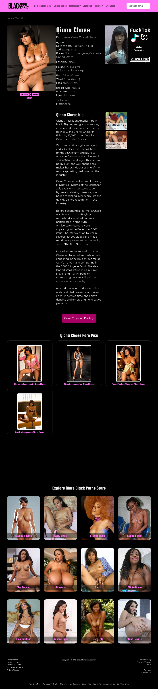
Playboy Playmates (15, 667)
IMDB (29, 98)
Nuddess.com (75, 684)
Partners (147, 670)
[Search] (138, 6)
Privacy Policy (145, 660)
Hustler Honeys (13, 662)
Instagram (24, 94)
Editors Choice (60, 5)
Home (9, 18)
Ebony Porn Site (89, 684)
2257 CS (148, 667)
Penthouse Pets (14, 665)
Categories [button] (74, 5)
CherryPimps (12, 660)
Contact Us (146, 673)
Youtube (35, 94)
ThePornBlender (60, 684)
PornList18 (47, 684)
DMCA (148, 665)
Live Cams (110, 5)
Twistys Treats (13, 670)
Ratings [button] (98, 5)
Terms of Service (144, 662)
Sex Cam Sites (123, 684)
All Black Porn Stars (42, 5)
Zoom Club (87, 5)
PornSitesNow (35, 684)
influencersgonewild (106, 684)
